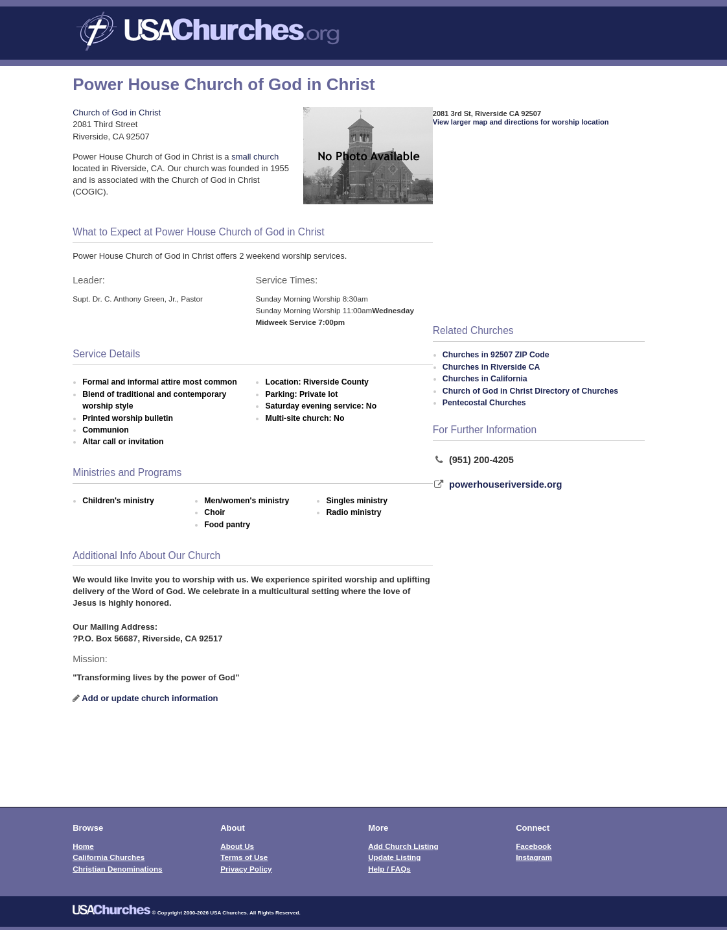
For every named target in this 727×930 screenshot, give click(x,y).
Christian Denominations (117, 868)
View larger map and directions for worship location (521, 122)
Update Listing (394, 857)
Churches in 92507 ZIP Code (496, 354)
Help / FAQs (389, 868)
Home (83, 846)
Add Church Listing (403, 846)
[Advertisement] (539, 226)
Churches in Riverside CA (491, 367)
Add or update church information (150, 698)
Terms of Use (244, 857)
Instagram (534, 857)
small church (255, 156)
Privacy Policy (245, 868)
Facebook (533, 846)
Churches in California (485, 378)
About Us (237, 846)
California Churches (108, 857)
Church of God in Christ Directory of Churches (530, 391)
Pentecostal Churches (484, 402)
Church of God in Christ (117, 112)
